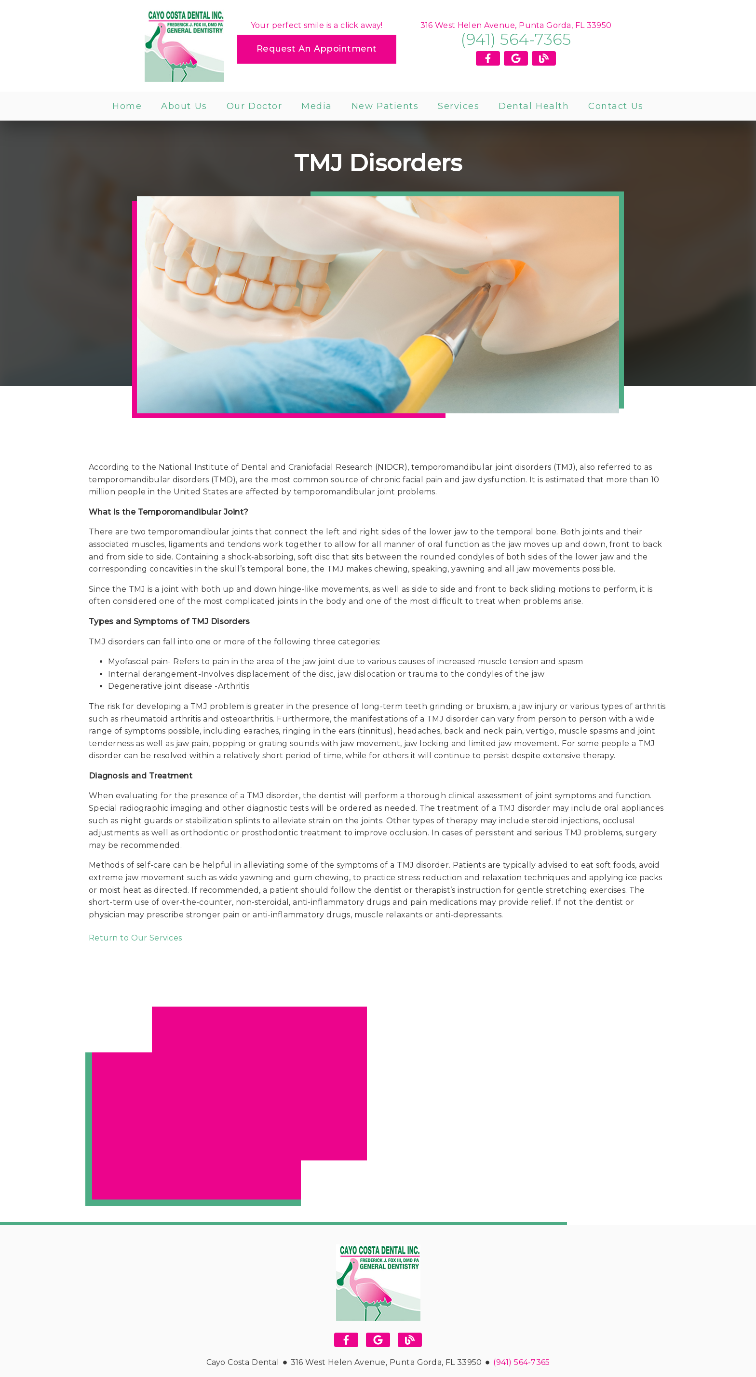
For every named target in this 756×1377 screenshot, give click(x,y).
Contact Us (616, 106)
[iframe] (226, 1106)
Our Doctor (255, 106)
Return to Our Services (135, 937)
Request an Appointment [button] (316, 48)
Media (316, 106)
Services (458, 106)
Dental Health (534, 106)
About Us (184, 106)
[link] (184, 46)
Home (127, 106)
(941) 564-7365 (515, 39)
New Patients (385, 106)
